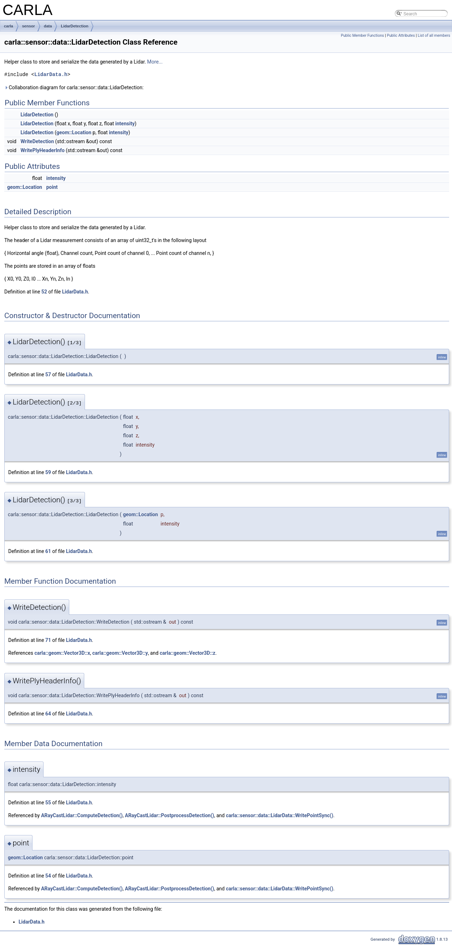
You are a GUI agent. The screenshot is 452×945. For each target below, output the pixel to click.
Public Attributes (401, 35)
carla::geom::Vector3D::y (120, 653)
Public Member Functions (362, 35)
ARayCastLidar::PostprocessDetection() (169, 815)
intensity (125, 123)
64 (48, 714)
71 (48, 640)
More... (154, 62)
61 (48, 551)
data (48, 26)
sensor (28, 26)
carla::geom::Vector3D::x (62, 653)
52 (44, 292)
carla (8, 26)
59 (48, 472)
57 (48, 374)
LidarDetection (74, 26)
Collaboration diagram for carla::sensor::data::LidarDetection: (74, 87)
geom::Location (73, 132)
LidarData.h (50, 74)
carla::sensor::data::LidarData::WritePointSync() (279, 815)
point (51, 187)
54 (48, 876)
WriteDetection (37, 141)
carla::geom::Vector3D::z (187, 653)
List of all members (434, 35)
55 (48, 802)
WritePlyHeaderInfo (42, 150)
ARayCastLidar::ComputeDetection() (82, 815)
